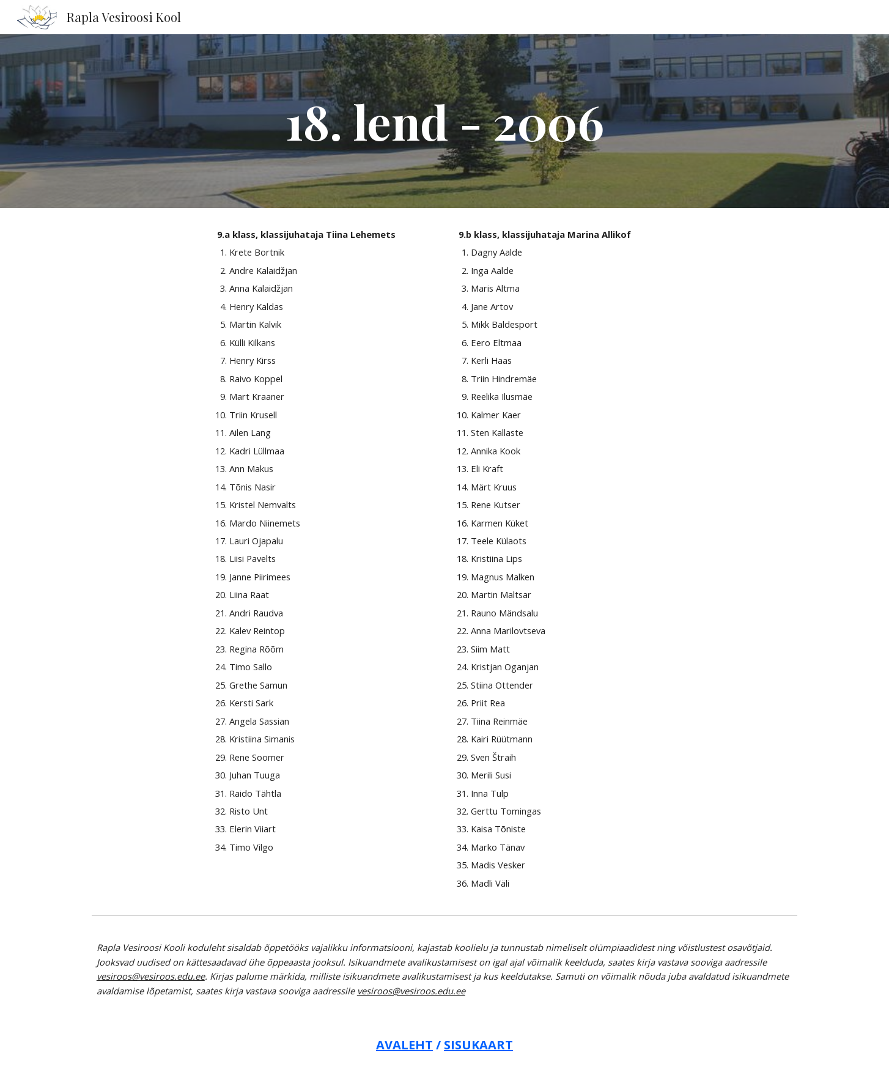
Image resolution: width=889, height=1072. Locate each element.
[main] (444, 121)
